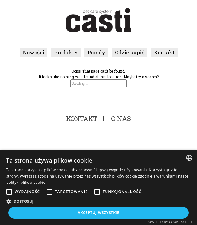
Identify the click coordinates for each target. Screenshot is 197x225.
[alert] (98, 187)
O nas (121, 118)
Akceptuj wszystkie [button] (98, 212)
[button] (98, 201)
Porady (96, 52)
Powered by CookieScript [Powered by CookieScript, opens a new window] (169, 221)
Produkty (66, 52)
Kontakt (164, 52)
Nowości (33, 52)
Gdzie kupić (129, 52)
